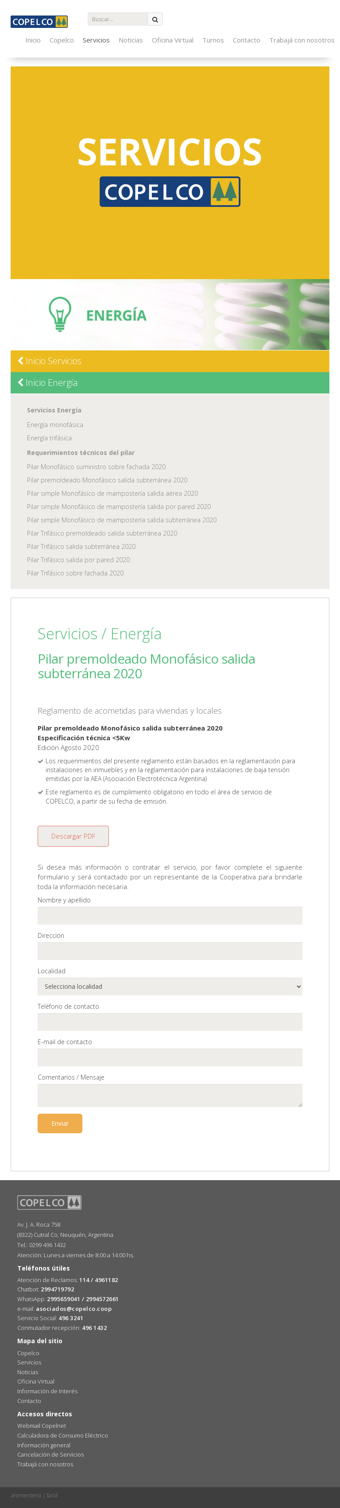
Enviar (60, 1123)
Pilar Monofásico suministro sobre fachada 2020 (96, 467)
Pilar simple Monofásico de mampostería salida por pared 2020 (119, 506)
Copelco (62, 39)
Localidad (52, 971)
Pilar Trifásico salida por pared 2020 (78, 560)
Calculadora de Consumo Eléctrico (62, 1435)
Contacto (246, 39)
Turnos (213, 39)
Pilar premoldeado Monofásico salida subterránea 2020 (107, 480)
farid (52, 1495)
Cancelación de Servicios (50, 1454)
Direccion (51, 935)
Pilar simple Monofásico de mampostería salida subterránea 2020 (121, 520)
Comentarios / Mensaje (71, 1077)
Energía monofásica (55, 424)
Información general (43, 1445)
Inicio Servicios (49, 361)
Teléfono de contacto (68, 1006)
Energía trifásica (49, 438)
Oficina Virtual (172, 39)
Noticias (131, 39)
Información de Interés (47, 1391)
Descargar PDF (73, 836)
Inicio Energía (47, 383)
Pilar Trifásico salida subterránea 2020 (81, 546)
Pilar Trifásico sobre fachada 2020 (75, 573)
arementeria (26, 1495)
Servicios (96, 39)
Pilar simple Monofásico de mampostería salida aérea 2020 (112, 493)
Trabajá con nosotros (302, 39)
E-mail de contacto (65, 1042)
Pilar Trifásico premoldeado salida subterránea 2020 (102, 533)
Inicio (33, 39)
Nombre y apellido (64, 900)
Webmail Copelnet (41, 1426)
